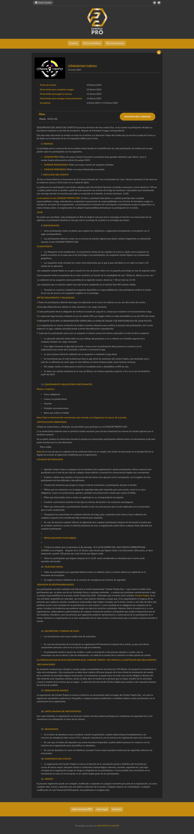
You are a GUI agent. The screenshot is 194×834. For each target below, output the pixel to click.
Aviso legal (102, 809)
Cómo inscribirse (92, 43)
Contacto (117, 809)
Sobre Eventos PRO (82, 809)
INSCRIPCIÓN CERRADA (137, 116)
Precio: (42, 119)
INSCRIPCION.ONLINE (108, 825)
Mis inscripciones (115, 43)
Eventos (73, 43)
